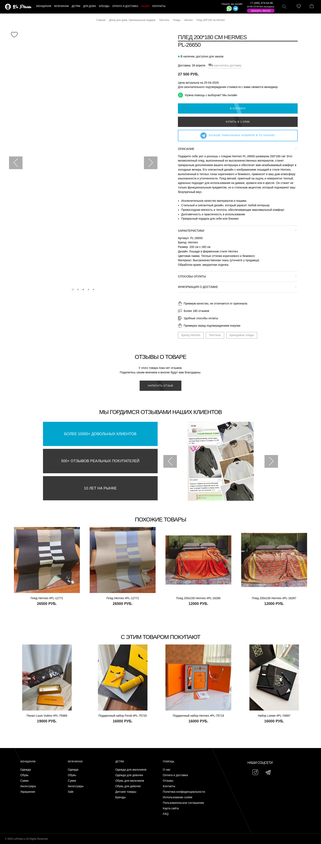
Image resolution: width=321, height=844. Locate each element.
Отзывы (168, 780)
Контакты (169, 786)
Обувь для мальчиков (129, 780)
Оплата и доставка (175, 775)
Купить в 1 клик (238, 121)
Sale (70, 791)
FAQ (165, 813)
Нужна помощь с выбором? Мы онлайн (207, 95)
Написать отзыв (160, 385)
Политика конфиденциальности (184, 791)
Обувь (24, 775)
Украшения (27, 791)
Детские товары (125, 791)
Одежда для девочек (129, 775)
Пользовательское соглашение (183, 802)
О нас (166, 769)
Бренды (120, 797)
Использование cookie (177, 797)
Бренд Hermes (190, 335)
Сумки (24, 780)
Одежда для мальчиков (130, 769)
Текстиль (215, 335)
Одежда (25, 769)
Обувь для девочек (128, 786)
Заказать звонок (261, 10)
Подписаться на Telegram (47, 834)
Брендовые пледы (241, 335)
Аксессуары (28, 786)
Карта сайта (171, 808)
